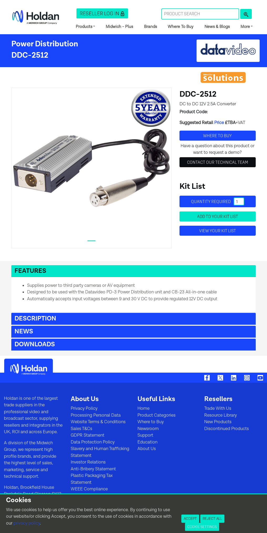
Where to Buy (150, 422)
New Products (218, 422)
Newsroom (148, 429)
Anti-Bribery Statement (93, 469)
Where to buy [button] (217, 135)
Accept (190, 518)
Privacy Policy (84, 408)
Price (219, 123)
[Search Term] (200, 13)
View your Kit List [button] (217, 230)
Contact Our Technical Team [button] (217, 162)
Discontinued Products (226, 429)
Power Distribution (44, 44)
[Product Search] (246, 14)
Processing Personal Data (96, 415)
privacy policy (26, 523)
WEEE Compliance (89, 489)
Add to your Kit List (217, 216)
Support (145, 435)
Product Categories (156, 415)
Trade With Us (217, 408)
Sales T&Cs (81, 429)
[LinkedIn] (234, 377)
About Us (146, 449)
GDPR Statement (87, 435)
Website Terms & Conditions (98, 422)
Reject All (212, 518)
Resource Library (220, 415)
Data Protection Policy (93, 442)
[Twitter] (220, 377)
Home (143, 408)
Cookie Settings (202, 527)
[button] (102, 13)
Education (147, 442)
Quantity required (217, 201)
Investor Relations (88, 462)
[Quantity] (239, 201)
